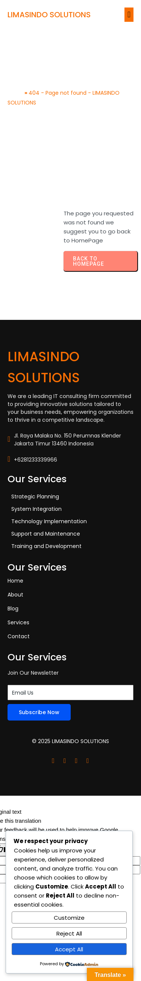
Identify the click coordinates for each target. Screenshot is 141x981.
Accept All (69, 949)
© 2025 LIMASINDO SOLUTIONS (70, 741)
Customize (69, 918)
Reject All (69, 933)
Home (15, 93)
